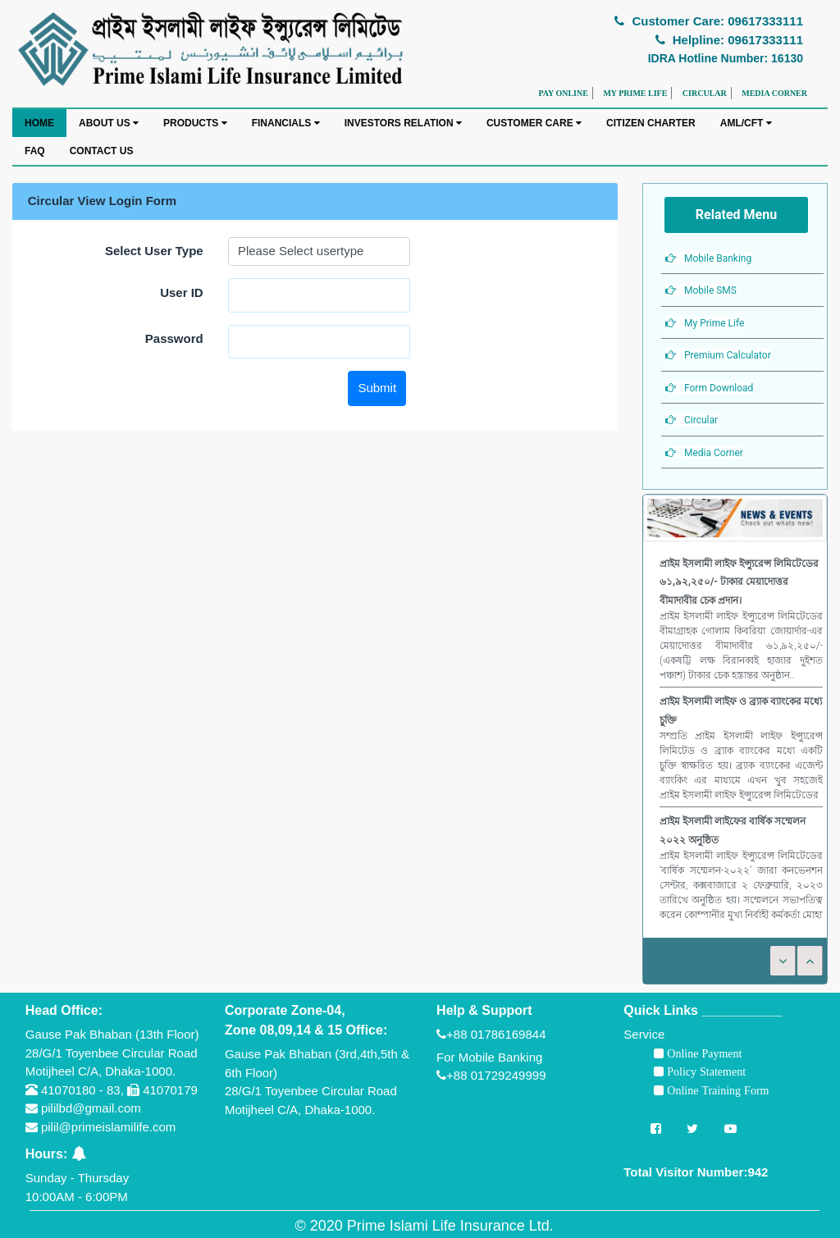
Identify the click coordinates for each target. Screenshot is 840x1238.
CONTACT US (102, 151)
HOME (39, 123)
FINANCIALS (286, 123)
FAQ (35, 151)
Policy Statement (705, 1071)
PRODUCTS (195, 123)
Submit (377, 388)
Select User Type (154, 251)
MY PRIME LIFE (635, 93)
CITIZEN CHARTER (651, 123)
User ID (181, 292)
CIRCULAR (704, 93)
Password (174, 338)
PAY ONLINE (562, 93)
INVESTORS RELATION (403, 123)
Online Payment (703, 1053)
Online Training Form (716, 1090)
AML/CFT (746, 123)
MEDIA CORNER (774, 93)
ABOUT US (109, 123)
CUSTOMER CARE (534, 123)
